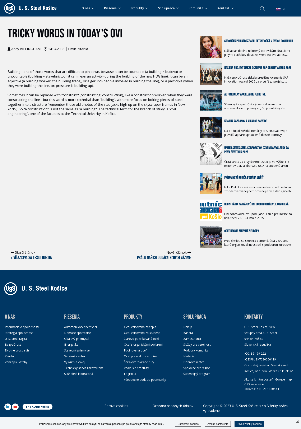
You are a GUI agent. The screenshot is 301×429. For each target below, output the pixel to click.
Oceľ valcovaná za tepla (140, 327)
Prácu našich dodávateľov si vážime (164, 258)
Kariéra (188, 333)
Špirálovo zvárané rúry (139, 362)
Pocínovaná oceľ (135, 350)
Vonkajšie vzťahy (16, 362)
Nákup (187, 327)
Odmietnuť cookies (188, 424)
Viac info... (158, 424)
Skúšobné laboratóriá (78, 374)
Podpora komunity (195, 350)
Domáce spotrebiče (77, 333)
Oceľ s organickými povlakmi (143, 344)
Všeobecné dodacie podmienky (145, 380)
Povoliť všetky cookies (249, 424)
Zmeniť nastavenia (217, 424)
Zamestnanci (192, 339)
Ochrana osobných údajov (173, 406)
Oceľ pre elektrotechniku (140, 356)
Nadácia (188, 356)
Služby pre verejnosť (197, 344)
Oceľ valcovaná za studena (142, 333)
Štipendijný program (196, 374)
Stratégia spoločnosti (19, 333)
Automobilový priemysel (80, 327)
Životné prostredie (17, 350)
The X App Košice (37, 407)
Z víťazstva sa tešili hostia (31, 258)
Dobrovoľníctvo (193, 362)
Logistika (130, 374)
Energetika (71, 344)
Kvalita (9, 356)
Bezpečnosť (13, 344)
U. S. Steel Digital (16, 339)
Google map (283, 379)
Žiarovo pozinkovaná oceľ (141, 339)
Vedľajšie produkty (136, 368)
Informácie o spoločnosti (22, 327)
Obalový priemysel (76, 339)
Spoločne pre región (196, 368)
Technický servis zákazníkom (83, 368)
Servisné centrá (74, 356)
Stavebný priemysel (77, 350)
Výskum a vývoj (74, 362)
